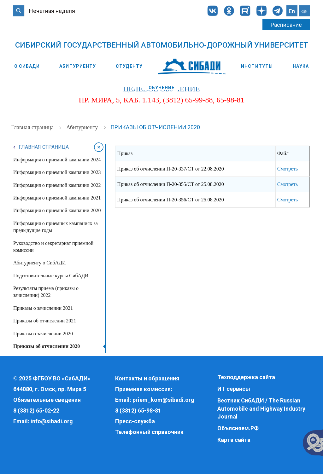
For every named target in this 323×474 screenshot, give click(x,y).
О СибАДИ (27, 66)
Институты (257, 66)
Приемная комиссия (143, 389)
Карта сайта (233, 439)
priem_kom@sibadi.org (163, 399)
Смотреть (287, 168)
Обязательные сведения (47, 399)
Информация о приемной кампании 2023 (57, 172)
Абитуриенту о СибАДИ (39, 262)
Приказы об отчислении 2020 (155, 127)
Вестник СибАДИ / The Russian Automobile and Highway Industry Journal (261, 408)
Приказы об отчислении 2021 (44, 320)
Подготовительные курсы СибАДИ (51, 275)
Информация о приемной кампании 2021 (57, 197)
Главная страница (33, 127)
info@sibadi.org (52, 421)
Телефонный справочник (149, 432)
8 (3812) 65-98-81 (138, 410)
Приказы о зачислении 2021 (43, 308)
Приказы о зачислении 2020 (43, 333)
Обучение (162, 87)
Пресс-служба (135, 421)
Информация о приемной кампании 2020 (57, 210)
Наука (301, 66)
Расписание (286, 24)
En (292, 11)
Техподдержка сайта (246, 377)
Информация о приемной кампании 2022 (57, 185)
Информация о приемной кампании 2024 (57, 159)
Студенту (129, 66)
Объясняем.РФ (238, 428)
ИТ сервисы (233, 388)
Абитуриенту (77, 66)
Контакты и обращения (147, 378)
